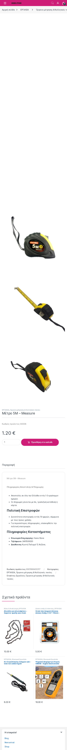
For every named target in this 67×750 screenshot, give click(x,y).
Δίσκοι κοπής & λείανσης (44, 609)
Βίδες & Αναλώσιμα (11, 609)
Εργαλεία (20, 576)
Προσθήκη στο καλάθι (41, 442)
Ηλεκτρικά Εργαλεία (19, 659)
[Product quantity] (11, 442)
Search (52, 3)
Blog (7, 738)
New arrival (9, 742)
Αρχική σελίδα (8, 10)
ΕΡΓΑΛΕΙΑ (24, 10)
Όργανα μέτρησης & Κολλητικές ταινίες (25, 410)
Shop (7, 746)
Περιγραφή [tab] (8, 465)
